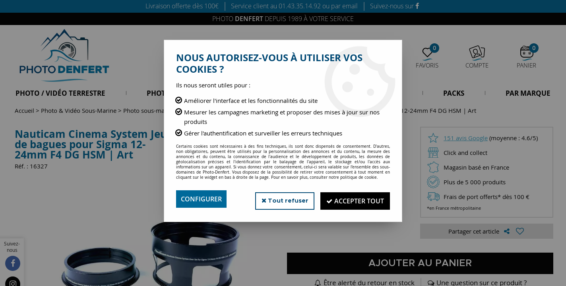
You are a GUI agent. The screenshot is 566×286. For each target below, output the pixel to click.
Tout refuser (282, 198)
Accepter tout (354, 199)
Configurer (201, 199)
